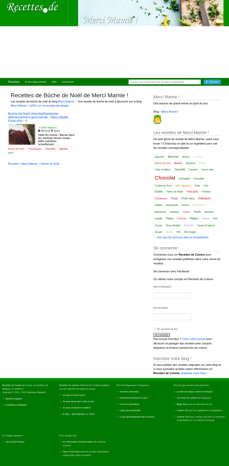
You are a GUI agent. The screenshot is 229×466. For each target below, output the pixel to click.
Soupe (188, 225)
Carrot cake (207, 169)
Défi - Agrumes (183, 185)
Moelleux (174, 212)
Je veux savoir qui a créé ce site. (79, 401)
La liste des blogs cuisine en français (194, 391)
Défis (54, 82)
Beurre (186, 156)
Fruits (174, 198)
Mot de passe (160, 307)
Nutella (158, 218)
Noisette (208, 212)
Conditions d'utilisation (16, 405)
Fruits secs (188, 198)
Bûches (63, 148)
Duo (206, 185)
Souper (159, 232)
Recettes (14, 81)
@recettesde (78, 414)
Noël (10, 152)
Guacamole (172, 205)
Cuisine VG (182, 410)
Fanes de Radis (174, 191)
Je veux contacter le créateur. (77, 407)
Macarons (199, 205)
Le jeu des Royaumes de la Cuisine (137, 416)
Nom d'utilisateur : (163, 286)
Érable (159, 191)
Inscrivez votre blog (129, 391)
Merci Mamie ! (66, 101)
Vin (178, 231)
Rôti (215, 218)
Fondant (206, 191)
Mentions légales (14, 398)
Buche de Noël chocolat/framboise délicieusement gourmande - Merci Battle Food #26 (38, 117)
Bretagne (198, 156)
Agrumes (159, 156)
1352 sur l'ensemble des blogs (49, 105)
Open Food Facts (71, 451)
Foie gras (192, 191)
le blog (66, 414)
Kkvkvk (185, 205)
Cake (202, 163)
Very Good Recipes (15, 441)
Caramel (193, 169)
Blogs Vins (182, 404)
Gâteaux (204, 198)
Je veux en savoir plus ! (74, 395)
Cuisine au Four (163, 185)
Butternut (190, 163)
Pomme (181, 218)
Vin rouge (190, 231)
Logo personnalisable (130, 410)
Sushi (169, 231)
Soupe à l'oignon (206, 225)
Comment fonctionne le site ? (134, 397)
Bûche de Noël (16, 148)
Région (194, 218)
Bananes (173, 156)
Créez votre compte (194, 339)
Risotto (206, 218)
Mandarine (160, 212)
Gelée (158, 205)
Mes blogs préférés (35, 82)
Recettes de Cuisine (12, 385)
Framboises (34, 148)
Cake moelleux (163, 169)
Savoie (158, 225)
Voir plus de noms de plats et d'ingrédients (183, 237)
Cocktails (184, 178)
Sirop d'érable (173, 225)
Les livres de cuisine (186, 397)
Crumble (198, 178)
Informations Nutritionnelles (79, 441)
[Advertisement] (114, 52)
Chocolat (50, 148)
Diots (197, 185)
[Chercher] (212, 82)
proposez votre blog (193, 373)
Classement (68, 82)
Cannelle (179, 169)
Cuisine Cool (183, 416)
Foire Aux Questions (130, 404)
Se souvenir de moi (167, 329)
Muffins (187, 212)
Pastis (169, 218)
